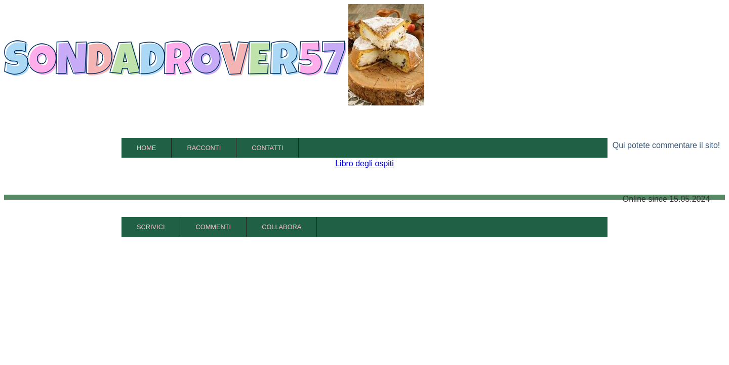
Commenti (213, 227)
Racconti (204, 148)
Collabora (281, 227)
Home (146, 148)
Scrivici (151, 227)
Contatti (267, 148)
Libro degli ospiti (364, 163)
